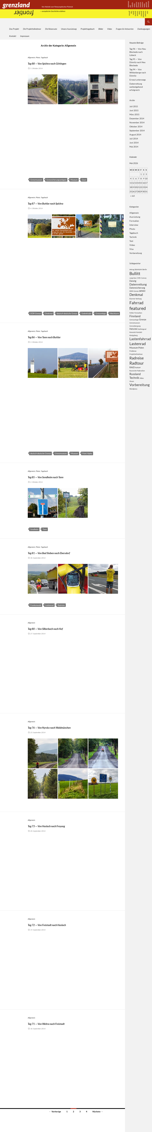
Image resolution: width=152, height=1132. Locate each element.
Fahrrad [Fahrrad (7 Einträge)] (136, 306)
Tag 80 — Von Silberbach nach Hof (62, 628)
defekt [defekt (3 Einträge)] (142, 293)
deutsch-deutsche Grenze (67, 313)
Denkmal (49, 313)
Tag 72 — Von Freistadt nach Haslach (65, 924)
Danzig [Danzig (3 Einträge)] (132, 281)
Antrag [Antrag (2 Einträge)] (131, 269)
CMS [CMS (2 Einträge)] (138, 279)
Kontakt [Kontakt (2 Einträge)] (139, 338)
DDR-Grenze (35, 313)
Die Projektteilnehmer (32, 29)
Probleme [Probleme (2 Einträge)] (132, 358)
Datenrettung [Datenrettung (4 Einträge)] (138, 286)
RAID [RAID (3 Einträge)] (132, 376)
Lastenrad (49, 605)
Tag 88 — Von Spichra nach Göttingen (66, 63)
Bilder (100, 29)
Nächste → (97, 1111)
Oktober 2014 (135, 126)
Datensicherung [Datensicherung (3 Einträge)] (137, 289)
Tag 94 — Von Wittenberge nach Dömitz (137, 72)
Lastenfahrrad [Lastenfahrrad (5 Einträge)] (140, 345)
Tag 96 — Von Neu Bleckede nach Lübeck (137, 52)
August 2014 (135, 134)
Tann (45, 529)
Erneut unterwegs (137, 79)
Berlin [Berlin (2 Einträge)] (144, 269)
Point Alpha (87, 453)
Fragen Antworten (124, 29)
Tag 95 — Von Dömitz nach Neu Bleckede (137, 62)
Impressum (24, 36)
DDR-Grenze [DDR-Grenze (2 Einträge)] (134, 293)
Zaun (84, 179)
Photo (38, 57)
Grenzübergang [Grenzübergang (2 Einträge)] (135, 331)
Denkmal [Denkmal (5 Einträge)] (136, 297)
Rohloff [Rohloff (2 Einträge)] (138, 377)
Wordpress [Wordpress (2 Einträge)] (133, 400)
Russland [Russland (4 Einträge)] (135, 383)
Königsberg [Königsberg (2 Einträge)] (133, 341)
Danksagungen (143, 29)
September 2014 (137, 130)
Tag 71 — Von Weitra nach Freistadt (64, 1023)
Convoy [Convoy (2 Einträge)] (144, 279)
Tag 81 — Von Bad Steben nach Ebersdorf (69, 552)
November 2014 (136, 122)
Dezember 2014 (136, 118)
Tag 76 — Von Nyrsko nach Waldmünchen (70, 727)
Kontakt (12, 36)
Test (131, 241)
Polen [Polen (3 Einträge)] (141, 355)
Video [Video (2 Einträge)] (142, 388)
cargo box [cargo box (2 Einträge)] (132, 279)
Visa (131, 249)
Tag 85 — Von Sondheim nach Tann (63, 476)
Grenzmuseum (36, 179)
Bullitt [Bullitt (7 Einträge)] (134, 273)
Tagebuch (44, 57)
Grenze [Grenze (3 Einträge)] (142, 324)
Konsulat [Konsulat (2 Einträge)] (132, 338)
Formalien (134, 221)
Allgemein (31, 57)
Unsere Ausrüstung (69, 29)
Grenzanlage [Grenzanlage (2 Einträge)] (134, 325)
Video (109, 29)
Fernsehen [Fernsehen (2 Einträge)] (138, 317)
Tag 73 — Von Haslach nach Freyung (64, 825)
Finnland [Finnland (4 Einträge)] (135, 321)
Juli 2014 (133, 138)
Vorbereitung (135, 253)
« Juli (132, 196)
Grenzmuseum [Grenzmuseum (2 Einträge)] (134, 328)
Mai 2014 (133, 146)
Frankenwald (35, 605)
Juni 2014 (133, 142)
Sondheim (34, 529)
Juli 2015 (133, 106)
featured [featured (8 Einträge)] (137, 312)
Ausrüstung (134, 217)
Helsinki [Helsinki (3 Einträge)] (133, 334)
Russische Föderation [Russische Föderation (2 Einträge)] (137, 380)
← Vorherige (55, 1111)
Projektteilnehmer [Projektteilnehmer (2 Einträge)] (136, 362)
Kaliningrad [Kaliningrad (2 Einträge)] (142, 335)
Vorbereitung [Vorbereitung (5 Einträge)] (139, 396)
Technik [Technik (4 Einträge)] (134, 388)
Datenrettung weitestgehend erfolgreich (136, 86)
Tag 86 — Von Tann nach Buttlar (60, 336)
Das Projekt (14, 29)
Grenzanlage (100, 313)
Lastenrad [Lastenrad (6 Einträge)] (137, 350)
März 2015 (134, 114)
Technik (133, 237)
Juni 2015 (133, 110)
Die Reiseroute (51, 29)
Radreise (61, 605)
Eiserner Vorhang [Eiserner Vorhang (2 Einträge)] (135, 302)
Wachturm (114, 313)
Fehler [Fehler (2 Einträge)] (131, 317)
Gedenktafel (86, 313)
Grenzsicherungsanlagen (56, 179)
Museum (74, 179)
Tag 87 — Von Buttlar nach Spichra (63, 203)
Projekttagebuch (87, 29)
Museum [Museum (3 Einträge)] (133, 355)
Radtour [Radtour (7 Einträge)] (136, 371)
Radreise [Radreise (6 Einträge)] (136, 366)
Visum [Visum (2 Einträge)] (131, 392)
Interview (133, 225)
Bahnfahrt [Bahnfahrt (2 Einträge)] (138, 269)
